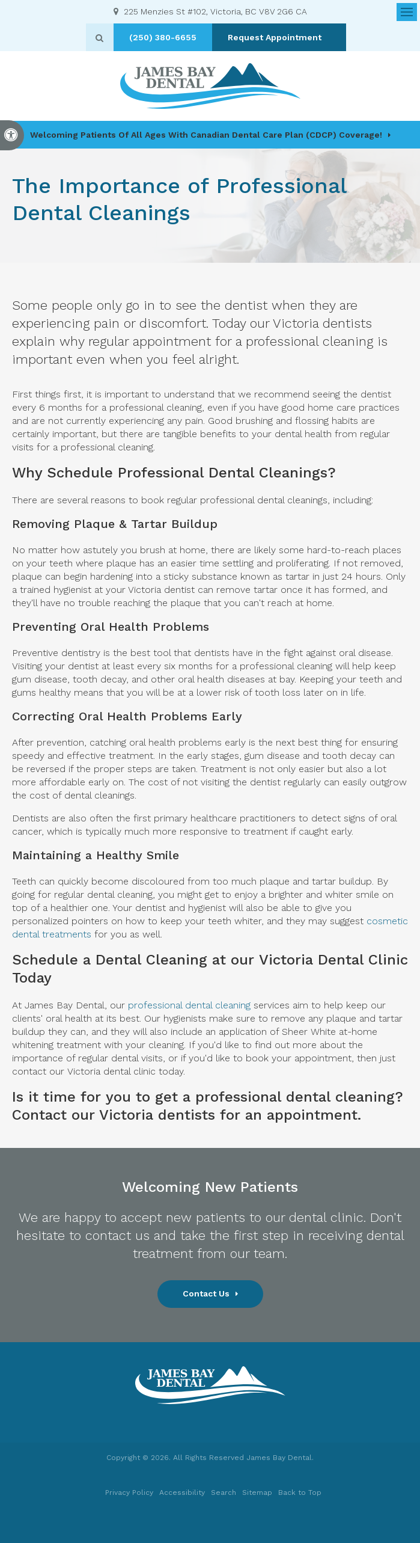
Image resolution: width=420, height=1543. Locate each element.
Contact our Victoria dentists (113, 1114)
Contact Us (206, 1293)
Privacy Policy (129, 1492)
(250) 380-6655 (167, 37)
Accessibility (182, 1492)
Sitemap (257, 1492)
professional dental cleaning (189, 1005)
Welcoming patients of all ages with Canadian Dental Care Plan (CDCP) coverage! (206, 135)
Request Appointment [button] (280, 37)
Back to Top (299, 1492)
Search (223, 1492)
